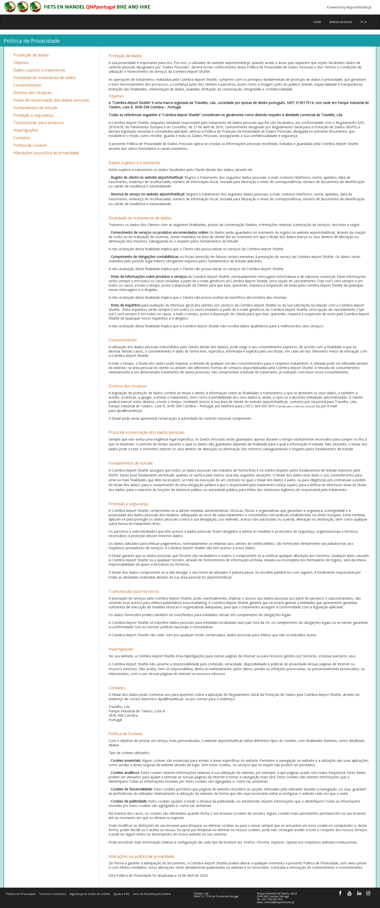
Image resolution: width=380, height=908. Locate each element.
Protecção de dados (31, 55)
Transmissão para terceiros (38, 122)
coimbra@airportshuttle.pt (279, 902)
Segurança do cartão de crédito (89, 894)
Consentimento (27, 85)
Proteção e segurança (33, 115)
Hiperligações (25, 130)
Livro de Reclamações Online (152, 894)
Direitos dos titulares (32, 92)
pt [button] (363, 22)
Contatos (21, 137)
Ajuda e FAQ (121, 894)
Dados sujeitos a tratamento (39, 70)
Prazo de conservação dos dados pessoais (51, 100)
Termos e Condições (52, 894)
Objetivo (21, 62)
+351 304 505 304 (271, 899)
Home (317, 22)
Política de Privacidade (21, 894)
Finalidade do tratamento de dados (44, 77)
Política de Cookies (30, 145)
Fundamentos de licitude (35, 107)
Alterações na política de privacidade (46, 152)
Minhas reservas (341, 22)
